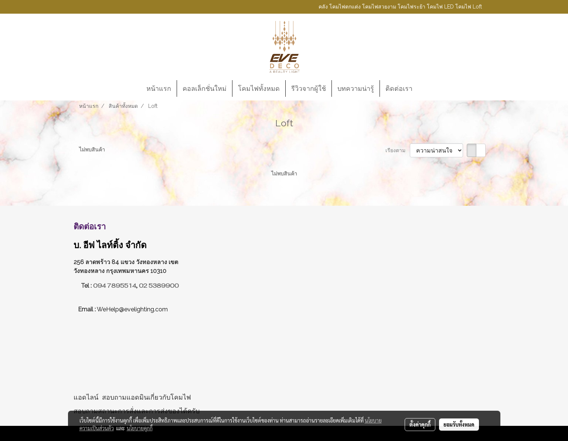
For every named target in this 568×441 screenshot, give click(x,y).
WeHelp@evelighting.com (133, 309)
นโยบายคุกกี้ (140, 428)
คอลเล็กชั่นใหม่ (205, 88)
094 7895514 (114, 286)
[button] (425, 89)
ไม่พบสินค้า (92, 150)
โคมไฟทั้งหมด (259, 88)
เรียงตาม (397, 150)
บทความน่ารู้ (355, 88)
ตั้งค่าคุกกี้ (420, 424)
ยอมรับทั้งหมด (459, 424)
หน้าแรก (158, 88)
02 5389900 (159, 286)
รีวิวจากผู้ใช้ (308, 88)
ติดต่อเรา (398, 88)
